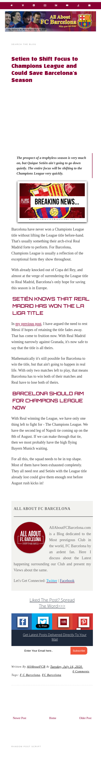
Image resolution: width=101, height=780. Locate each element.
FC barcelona (51, 675)
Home (52, 718)
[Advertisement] (54, 117)
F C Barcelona (30, 675)
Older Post (85, 718)
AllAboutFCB (36, 666)
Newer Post (19, 718)
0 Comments (81, 671)
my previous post (28, 324)
